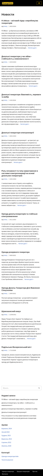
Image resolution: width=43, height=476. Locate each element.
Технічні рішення (7, 460)
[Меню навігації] (39, 3)
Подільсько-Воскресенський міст (16, 347)
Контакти (5, 474)
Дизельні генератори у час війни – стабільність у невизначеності (17, 57)
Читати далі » (32, 48)
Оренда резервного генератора (15, 252)
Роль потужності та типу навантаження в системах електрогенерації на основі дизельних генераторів (20, 173)
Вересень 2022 (7, 439)
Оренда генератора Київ (10, 456)
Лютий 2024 (5, 432)
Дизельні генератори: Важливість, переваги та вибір (19, 409)
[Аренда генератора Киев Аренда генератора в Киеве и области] (8, 3)
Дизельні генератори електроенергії (18, 132)
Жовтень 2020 (6, 446)
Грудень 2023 (6, 435)
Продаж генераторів (23, 471)
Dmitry (5, 26)
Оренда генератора (8, 471)
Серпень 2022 (6, 442)
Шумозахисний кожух (11, 311)
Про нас (34, 471)
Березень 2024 (7, 429)
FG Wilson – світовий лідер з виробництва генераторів (20, 399)
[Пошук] (19, 388)
